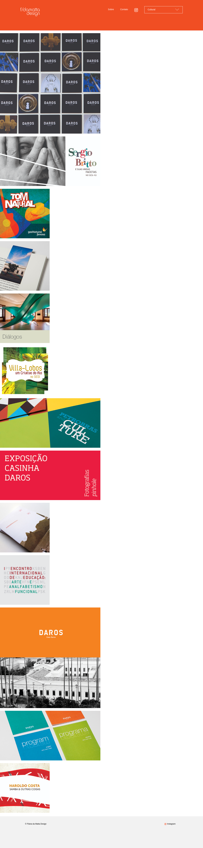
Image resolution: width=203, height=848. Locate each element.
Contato (124, 9)
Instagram (171, 824)
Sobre (111, 9)
